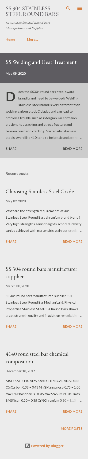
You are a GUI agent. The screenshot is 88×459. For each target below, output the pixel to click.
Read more (72, 149)
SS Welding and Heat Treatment (41, 62)
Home (10, 39)
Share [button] (11, 149)
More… (32, 39)
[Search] (68, 8)
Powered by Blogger (44, 446)
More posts (71, 428)
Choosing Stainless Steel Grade (40, 191)
